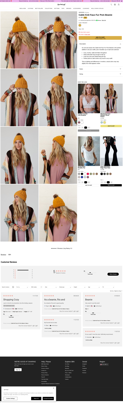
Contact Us (43, 370)
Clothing (30, 8)
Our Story (67, 364)
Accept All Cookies (48, 398)
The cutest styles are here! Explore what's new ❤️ (74, 1)
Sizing (100, 74)
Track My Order (44, 379)
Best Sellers (39, 8)
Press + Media (68, 372)
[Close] (53, 388)
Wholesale (67, 374)
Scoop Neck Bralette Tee (81, 167)
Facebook (84, 368)
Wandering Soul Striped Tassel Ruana (105, 115)
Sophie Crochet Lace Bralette (82, 114)
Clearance (86, 8)
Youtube (84, 370)
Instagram (84, 364)
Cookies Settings (10, 398)
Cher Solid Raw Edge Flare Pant (105, 167)
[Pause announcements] (121, 1)
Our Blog (67, 366)
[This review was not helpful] (36, 325)
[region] (28, 394)
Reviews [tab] (3, 254)
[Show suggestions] (104, 364)
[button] (23, 270)
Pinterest (84, 372)
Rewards (67, 368)
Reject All (36, 398)
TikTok (83, 366)
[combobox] (22, 287)
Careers (67, 379)
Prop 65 (43, 377)
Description (100, 44)
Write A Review (113, 274)
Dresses (68, 8)
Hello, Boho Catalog (97, 8)
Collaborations (68, 377)
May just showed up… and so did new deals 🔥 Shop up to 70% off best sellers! (38, 1)
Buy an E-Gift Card (69, 370)
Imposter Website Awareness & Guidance (50, 383)
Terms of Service (45, 374)
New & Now (23, 8)
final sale (87, 34)
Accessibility (44, 381)
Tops (62, 8)
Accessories (77, 8)
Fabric (100, 69)
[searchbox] (6, 287)
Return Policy (44, 366)
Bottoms (57, 8)
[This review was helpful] (33, 325)
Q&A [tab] (9, 254)
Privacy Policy (44, 372)
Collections (48, 8)
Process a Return (45, 368)
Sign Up (18, 369)
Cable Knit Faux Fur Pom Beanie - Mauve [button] (19, 323)
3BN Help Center (45, 364)
